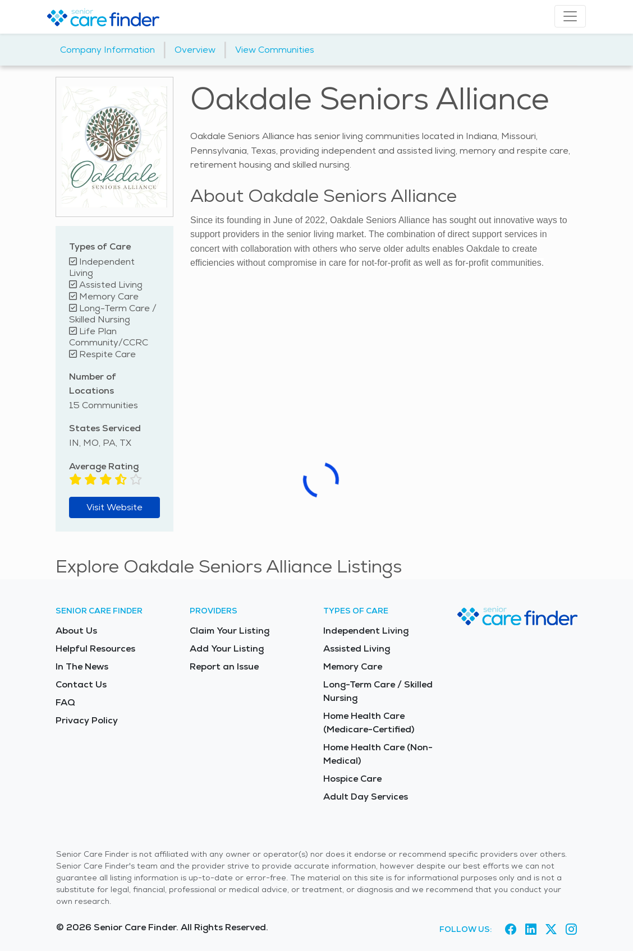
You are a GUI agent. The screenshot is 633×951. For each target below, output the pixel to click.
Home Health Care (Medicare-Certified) (368, 722)
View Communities (274, 50)
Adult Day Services (365, 796)
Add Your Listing (227, 648)
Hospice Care (352, 778)
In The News (82, 666)
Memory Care (352, 666)
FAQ (65, 702)
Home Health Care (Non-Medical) (378, 754)
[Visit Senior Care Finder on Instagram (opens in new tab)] (571, 929)
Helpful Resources (95, 648)
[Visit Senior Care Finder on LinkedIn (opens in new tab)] (530, 929)
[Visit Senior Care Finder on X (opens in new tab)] (551, 929)
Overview (195, 50)
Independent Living (366, 630)
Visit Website (114, 507)
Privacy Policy (87, 720)
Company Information (107, 50)
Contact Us (81, 684)
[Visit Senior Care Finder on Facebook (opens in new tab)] (510, 929)
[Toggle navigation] (570, 16)
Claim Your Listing (229, 630)
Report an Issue (224, 666)
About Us (76, 630)
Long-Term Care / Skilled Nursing (378, 691)
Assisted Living (356, 648)
